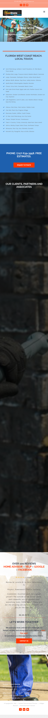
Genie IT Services (33, 703)
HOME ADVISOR (13, 566)
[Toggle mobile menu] (44, 12)
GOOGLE (39, 566)
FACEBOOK (25, 569)
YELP (28, 566)
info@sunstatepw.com (28, 1)
